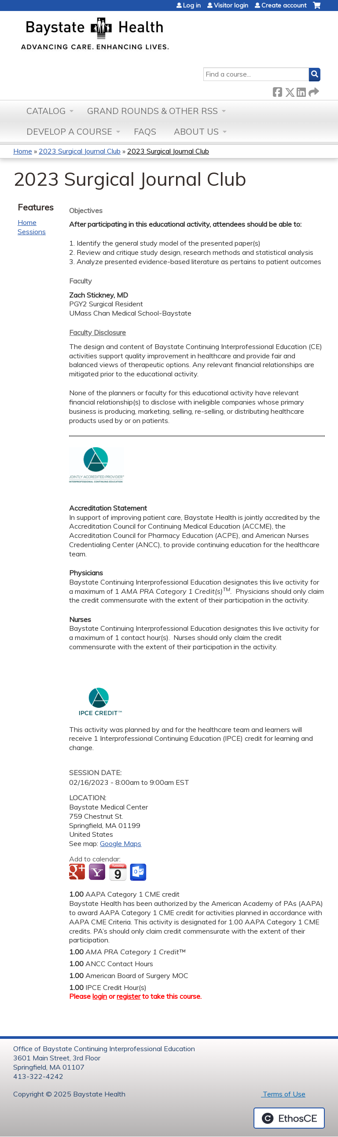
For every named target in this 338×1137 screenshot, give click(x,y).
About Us (196, 131)
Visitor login (231, 5)
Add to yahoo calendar (98, 872)
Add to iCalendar (118, 872)
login (99, 996)
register (128, 996)
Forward (313, 90)
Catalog (46, 111)
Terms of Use (283, 1093)
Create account (283, 5)
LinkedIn (301, 90)
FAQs (145, 131)
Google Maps (120, 843)
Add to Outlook (139, 872)
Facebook (277, 90)
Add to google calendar (78, 872)
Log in (192, 5)
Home (22, 151)
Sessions (32, 231)
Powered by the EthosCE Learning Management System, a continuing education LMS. (289, 1118)
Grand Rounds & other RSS (152, 111)
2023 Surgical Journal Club (80, 151)
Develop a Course (69, 131)
